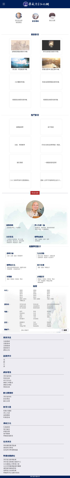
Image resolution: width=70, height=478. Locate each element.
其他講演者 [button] (17, 269)
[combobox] (44, 330)
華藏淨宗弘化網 (36, 4)
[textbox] (40, 330)
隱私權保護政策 (35, 476)
